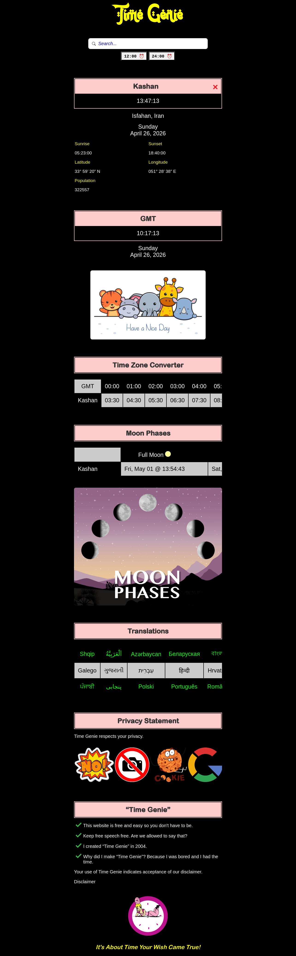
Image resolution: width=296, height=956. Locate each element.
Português (184, 686)
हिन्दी (184, 670)
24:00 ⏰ (162, 56)
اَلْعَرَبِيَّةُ (114, 654)
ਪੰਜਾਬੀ (87, 686)
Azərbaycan (146, 654)
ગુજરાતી (114, 670)
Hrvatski (218, 670)
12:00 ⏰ (134, 56)
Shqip (87, 654)
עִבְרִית (146, 670)
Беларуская (184, 654)
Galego (87, 670)
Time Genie (148, 14)
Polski (146, 686)
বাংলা (218, 653)
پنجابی (113, 686)
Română (218, 686)
